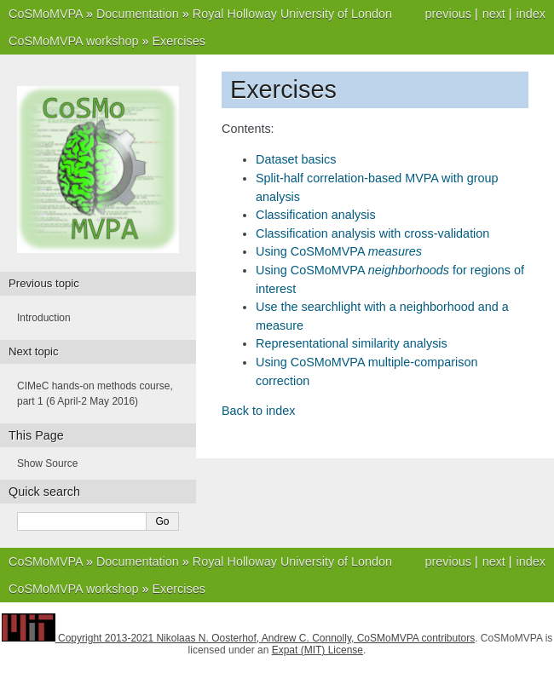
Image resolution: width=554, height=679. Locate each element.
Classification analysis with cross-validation (372, 233)
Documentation (137, 13)
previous (447, 13)
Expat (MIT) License (317, 650)
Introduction (44, 318)
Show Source (47, 463)
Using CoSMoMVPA (339, 251)
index (530, 13)
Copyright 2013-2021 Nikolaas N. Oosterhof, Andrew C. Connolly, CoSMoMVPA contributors (266, 638)
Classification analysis (316, 215)
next (493, 13)
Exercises (179, 41)
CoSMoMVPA (46, 13)
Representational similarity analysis (351, 343)
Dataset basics (296, 159)
